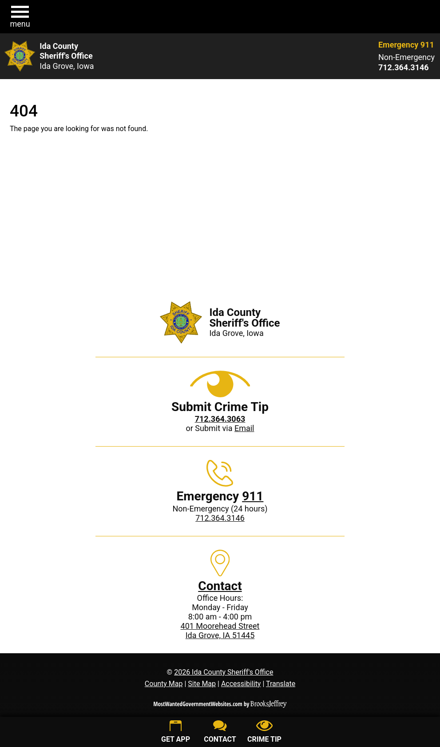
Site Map (202, 683)
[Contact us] (220, 732)
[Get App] (176, 732)
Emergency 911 (406, 44)
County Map (164, 683)
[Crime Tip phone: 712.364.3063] (220, 418)
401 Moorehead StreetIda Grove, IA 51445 (220, 630)
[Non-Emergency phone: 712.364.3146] (406, 67)
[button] (20, 17)
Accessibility (241, 683)
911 (252, 496)
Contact (220, 586)
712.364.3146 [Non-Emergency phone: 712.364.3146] (220, 518)
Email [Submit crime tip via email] (244, 428)
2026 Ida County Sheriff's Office (223, 672)
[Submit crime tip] (264, 732)
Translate (280, 683)
